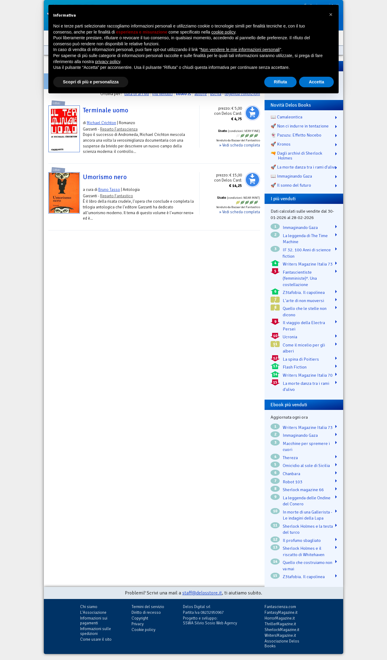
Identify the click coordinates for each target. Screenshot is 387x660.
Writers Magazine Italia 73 (308, 264)
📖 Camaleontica (286, 116)
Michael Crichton (101, 122)
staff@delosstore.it (202, 593)
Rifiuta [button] (280, 81)
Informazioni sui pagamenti (93, 621)
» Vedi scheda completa (239, 145)
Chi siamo (88, 606)
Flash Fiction (295, 367)
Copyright (140, 618)
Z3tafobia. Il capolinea (304, 292)
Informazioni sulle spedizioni (95, 631)
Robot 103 (292, 482)
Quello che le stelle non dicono (305, 311)
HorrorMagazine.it (280, 618)
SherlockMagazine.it (282, 629)
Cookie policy (143, 629)
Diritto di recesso (146, 612)
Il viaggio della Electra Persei (304, 326)
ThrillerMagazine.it (280, 623)
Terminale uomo (105, 110)
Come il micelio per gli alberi (304, 348)
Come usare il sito (96, 639)
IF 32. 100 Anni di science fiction (307, 253)
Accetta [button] (316, 81)
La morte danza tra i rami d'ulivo (306, 386)
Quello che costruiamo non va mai (307, 565)
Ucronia (290, 337)
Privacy (138, 623)
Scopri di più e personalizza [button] (91, 81)
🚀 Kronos (281, 144)
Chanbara (291, 473)
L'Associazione (93, 612)
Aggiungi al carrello (252, 113)
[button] (331, 14)
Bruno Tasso (109, 189)
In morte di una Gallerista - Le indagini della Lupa (307, 515)
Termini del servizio (148, 606)
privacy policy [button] (107, 61)
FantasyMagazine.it (281, 612)
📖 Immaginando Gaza (291, 176)
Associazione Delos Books (282, 644)
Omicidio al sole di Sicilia (306, 465)
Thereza (290, 457)
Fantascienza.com (280, 606)
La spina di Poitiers (301, 359)
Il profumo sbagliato (302, 540)
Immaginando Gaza (300, 227)
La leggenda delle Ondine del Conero (306, 501)
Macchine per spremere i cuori (306, 446)
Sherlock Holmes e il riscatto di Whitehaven (303, 551)
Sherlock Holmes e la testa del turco (308, 529)
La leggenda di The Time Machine (305, 239)
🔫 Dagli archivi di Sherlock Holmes (296, 155)
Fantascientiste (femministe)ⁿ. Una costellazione (300, 278)
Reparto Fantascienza (119, 129)
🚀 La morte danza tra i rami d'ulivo (304, 167)
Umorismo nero (105, 177)
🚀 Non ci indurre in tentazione (300, 126)
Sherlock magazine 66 (303, 489)
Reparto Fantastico (116, 195)
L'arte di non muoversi (303, 300)
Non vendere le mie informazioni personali (239, 49)
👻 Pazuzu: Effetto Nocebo (296, 135)
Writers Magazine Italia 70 (308, 375)
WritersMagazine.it (280, 635)
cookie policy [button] (223, 32)
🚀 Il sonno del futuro (291, 185)
